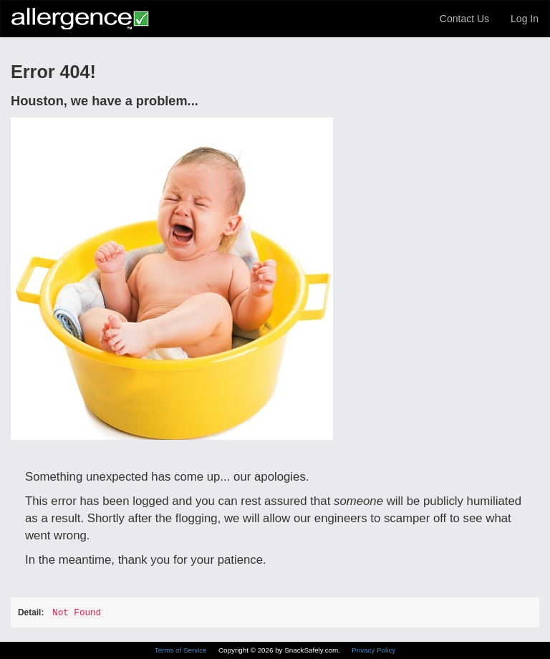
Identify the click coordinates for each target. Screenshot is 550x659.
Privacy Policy (373, 650)
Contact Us (464, 18)
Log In (525, 18)
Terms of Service (182, 650)
